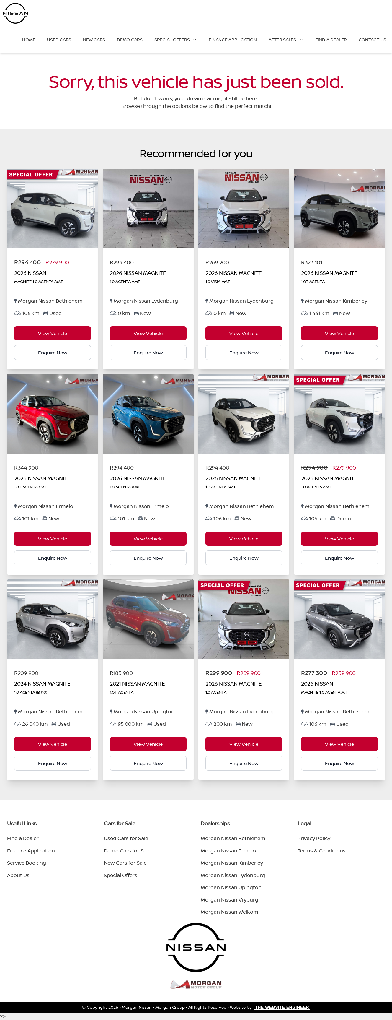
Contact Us (372, 40)
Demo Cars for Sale (127, 850)
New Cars (94, 40)
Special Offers (178, 40)
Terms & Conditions (322, 850)
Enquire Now (52, 352)
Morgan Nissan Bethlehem (233, 838)
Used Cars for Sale (126, 838)
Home (28, 40)
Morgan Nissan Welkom (229, 911)
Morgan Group (170, 1007)
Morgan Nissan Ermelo (228, 850)
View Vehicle (52, 333)
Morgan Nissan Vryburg (229, 899)
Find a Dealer (331, 40)
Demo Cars (130, 40)
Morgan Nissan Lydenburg (233, 875)
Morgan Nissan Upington (231, 887)
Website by (270, 1007)
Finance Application (233, 40)
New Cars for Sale (125, 862)
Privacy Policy (314, 838)
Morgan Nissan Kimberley (232, 862)
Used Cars (59, 40)
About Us (18, 875)
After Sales (289, 40)
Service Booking (26, 862)
